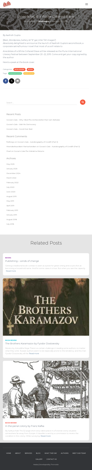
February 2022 (12, 182)
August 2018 (11, 219)
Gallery (39, 459)
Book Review (19, 69)
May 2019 (10, 201)
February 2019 (12, 210)
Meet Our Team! (79, 453)
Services (28, 453)
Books (30, 69)
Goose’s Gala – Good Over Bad (19, 129)
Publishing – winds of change (22, 261)
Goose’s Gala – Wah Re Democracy (21, 124)
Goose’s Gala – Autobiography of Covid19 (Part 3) (37, 142)
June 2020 (10, 192)
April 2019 (10, 206)
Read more (11, 271)
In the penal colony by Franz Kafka (24, 426)
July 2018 (10, 224)
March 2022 (11, 178)
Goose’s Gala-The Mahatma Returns (29, 151)
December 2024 (13, 173)
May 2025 (10, 164)
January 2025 (11, 169)
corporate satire (15, 73)
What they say (51, 453)
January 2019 (11, 215)
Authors (64, 453)
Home (8, 453)
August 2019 (11, 196)
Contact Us (51, 459)
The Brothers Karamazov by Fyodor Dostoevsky (32, 343)
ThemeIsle (55, 464)
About (18, 453)
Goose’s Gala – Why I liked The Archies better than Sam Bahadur (33, 120)
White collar (29, 73)
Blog (38, 453)
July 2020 (10, 187)
